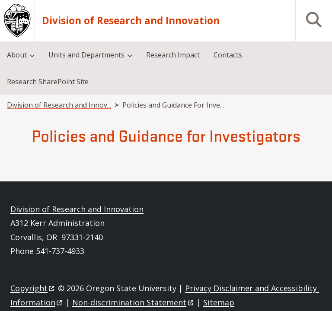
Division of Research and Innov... (59, 105)
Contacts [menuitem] (228, 55)
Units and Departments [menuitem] (86, 55)
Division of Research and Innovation (131, 21)
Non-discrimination (133, 302)
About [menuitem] (17, 55)
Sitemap (218, 302)
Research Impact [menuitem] (173, 55)
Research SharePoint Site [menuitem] (48, 81)
